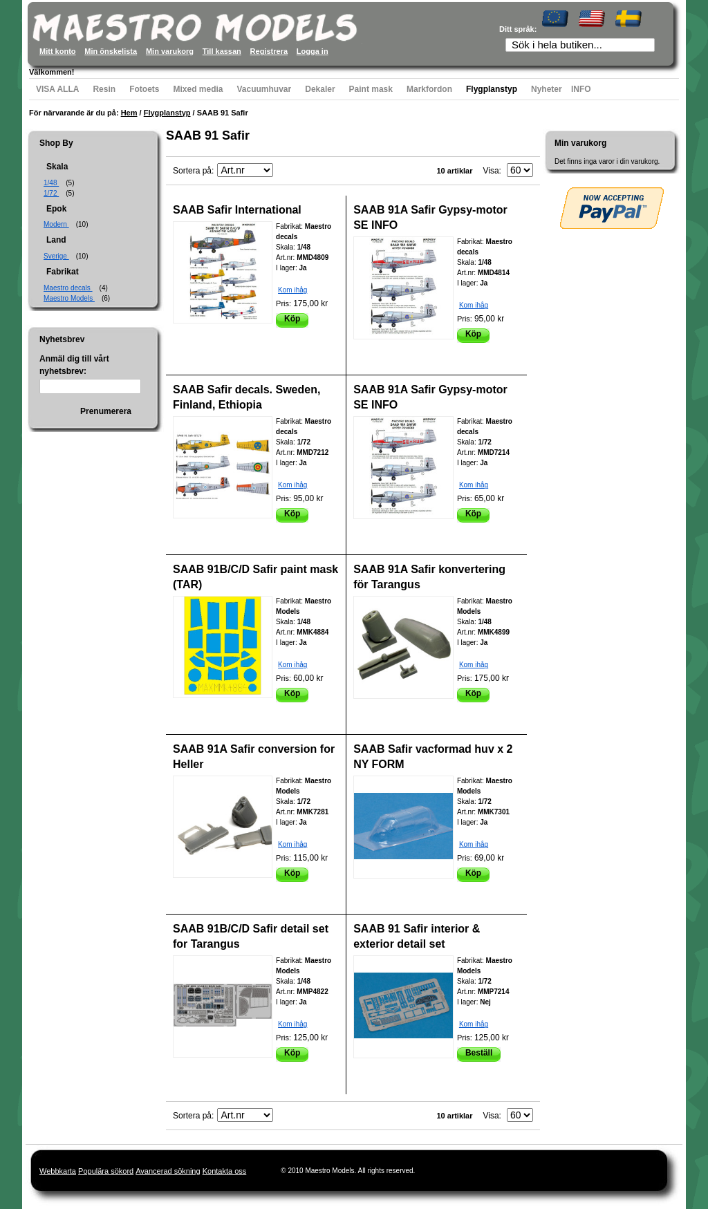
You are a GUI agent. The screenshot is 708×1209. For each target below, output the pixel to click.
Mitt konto (57, 51)
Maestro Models (69, 298)
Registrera (269, 51)
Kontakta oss (225, 1171)
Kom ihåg (292, 290)
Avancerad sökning (168, 1171)
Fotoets (144, 89)
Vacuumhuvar (264, 89)
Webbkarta (57, 1171)
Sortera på (192, 171)
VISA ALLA (57, 89)
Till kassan (222, 51)
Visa (491, 171)
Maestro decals (68, 288)
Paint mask (371, 89)
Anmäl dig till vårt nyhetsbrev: (74, 365)
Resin (104, 89)
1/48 (51, 183)
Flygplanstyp (491, 89)
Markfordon (429, 89)
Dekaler (320, 89)
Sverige (56, 256)
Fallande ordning (285, 170)
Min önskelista (110, 51)
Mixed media (198, 89)
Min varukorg (170, 51)
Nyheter (546, 89)
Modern (56, 224)
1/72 (51, 193)
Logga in (312, 51)
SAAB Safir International (237, 210)
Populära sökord (105, 1171)
